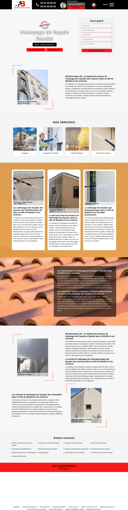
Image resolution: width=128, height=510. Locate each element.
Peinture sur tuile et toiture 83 (89, 507)
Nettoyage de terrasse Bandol (47, 449)
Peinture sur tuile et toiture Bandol (102, 452)
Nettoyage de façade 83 (59, 507)
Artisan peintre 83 (73, 507)
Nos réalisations (44, 44)
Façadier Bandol (43, 452)
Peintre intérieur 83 (44, 507)
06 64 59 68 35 (48, 6)
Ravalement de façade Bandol (21, 449)
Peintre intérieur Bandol (98, 443)
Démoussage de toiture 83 (107, 507)
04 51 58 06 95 (48, 3)
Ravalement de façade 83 (30, 507)
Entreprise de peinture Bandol (100, 449)
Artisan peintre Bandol (19, 456)
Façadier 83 (16, 507)
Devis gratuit (54, 50)
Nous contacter (36, 50)
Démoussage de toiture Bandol (74, 452)
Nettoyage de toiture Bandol (73, 443)
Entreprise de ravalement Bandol (48, 443)
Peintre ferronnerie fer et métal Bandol (24, 452)
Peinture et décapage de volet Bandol (77, 449)
